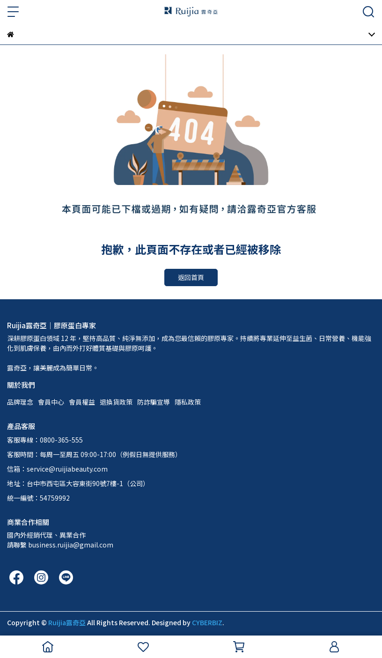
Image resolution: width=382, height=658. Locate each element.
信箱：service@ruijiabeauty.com (57, 468)
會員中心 (51, 402)
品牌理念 (20, 402)
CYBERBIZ (207, 622)
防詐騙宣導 (153, 402)
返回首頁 (191, 277)
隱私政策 (188, 402)
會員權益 (82, 402)
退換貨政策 (116, 402)
